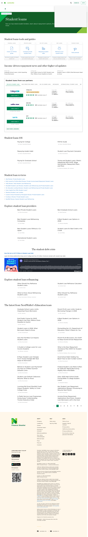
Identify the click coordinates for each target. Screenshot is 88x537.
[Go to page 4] (67, 406)
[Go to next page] (81, 406)
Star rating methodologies (41, 436)
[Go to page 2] (61, 406)
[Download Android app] (16, 464)
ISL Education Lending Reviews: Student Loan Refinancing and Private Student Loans (29, 188)
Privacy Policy (54, 498)
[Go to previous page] (54, 406)
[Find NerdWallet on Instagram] (69, 454)
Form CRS (39, 498)
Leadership (40, 423)
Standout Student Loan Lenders (14, 192)
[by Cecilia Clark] (22, 287)
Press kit (39, 442)
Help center (53, 421)
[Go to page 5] (71, 406)
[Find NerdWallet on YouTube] (66, 454)
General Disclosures (41, 500)
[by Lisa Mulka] (22, 223)
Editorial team (40, 438)
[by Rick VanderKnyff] (24, 332)
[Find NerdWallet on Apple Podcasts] (71, 454)
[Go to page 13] (77, 406)
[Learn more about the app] (19, 450)
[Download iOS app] (16, 456)
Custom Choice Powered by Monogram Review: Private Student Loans (25, 194)
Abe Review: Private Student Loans (15, 179)
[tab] (13, 84)
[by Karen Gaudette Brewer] (25, 144)
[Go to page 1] (57, 406)
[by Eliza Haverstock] (64, 153)
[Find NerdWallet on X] (63, 454)
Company (39, 421)
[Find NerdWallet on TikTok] (74, 454)
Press (38, 440)
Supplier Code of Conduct (66, 424)
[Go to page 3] (64, 406)
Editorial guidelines (42, 433)
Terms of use (65, 421)
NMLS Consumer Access (42, 464)
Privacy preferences (67, 431)
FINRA (38, 495)
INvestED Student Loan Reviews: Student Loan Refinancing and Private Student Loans (29, 185)
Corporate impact (41, 427)
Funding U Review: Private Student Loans (17, 197)
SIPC (41, 495)
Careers (39, 425)
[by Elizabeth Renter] (64, 382)
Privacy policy (65, 427)
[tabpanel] (43, 106)
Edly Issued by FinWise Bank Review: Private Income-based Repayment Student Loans (29, 181)
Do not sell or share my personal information (68, 434)
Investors (39, 444)
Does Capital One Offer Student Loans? (16, 190)
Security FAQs (53, 423)
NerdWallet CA (54, 531)
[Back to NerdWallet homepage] (5, 9)
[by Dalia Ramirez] (63, 212)
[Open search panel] (70, 2)
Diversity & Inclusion (40, 430)
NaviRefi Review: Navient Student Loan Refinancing (20, 199)
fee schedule (48, 500)
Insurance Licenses (41, 473)
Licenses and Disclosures (53, 464)
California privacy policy (68, 429)
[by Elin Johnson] (71, 168)
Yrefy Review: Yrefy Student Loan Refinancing (18, 183)
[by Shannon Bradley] (63, 168)
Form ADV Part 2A (46, 498)
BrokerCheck (39, 501)
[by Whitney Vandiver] (31, 297)
